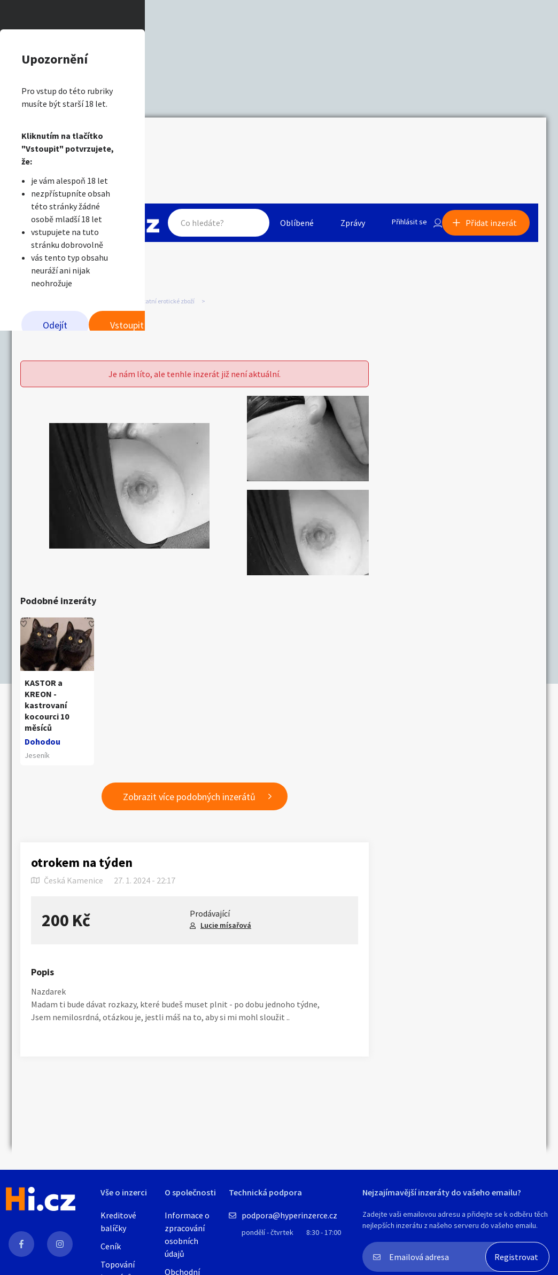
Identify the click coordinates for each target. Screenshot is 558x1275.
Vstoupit (413, 230)
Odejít (130, 230)
